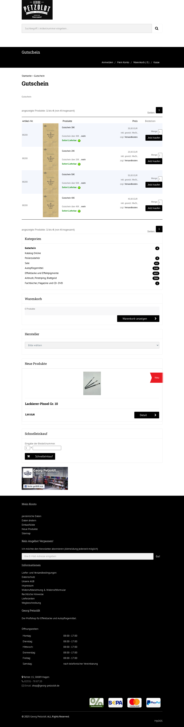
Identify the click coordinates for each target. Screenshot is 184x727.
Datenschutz (28, 577)
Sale (27, 263)
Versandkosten (131, 137)
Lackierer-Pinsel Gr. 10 (41, 404)
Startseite (27, 75)
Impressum (28, 585)
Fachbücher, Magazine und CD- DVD (44, 283)
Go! (158, 556)
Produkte (67, 121)
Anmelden (107, 62)
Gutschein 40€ (68, 198)
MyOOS (158, 720)
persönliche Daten (31, 516)
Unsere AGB (28, 581)
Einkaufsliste (28, 524)
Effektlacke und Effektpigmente (42, 273)
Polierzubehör (32, 258)
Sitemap (26, 533)
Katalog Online (33, 253)
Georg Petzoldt (38, 716)
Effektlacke (46, 618)
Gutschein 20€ (68, 151)
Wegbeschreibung (31, 602)
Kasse (156, 62)
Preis (134, 121)
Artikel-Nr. (27, 121)
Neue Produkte (30, 529)
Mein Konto (123, 62)
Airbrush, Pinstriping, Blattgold (41, 278)
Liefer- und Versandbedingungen (39, 572)
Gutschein (39, 75)
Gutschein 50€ (68, 174)
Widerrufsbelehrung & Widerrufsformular (44, 590)
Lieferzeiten (28, 598)
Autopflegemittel (34, 268)
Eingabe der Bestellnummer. (40, 443)
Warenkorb (139, 62)
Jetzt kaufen (154, 137)
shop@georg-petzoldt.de (45, 685)
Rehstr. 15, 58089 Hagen (35, 677)
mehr (83, 136)
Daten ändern (29, 520)
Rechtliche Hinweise (33, 594)
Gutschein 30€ (68, 127)
